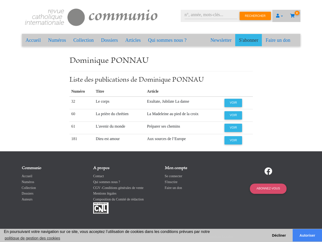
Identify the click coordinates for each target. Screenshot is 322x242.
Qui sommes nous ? (167, 40)
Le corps (103, 101)
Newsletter (221, 40)
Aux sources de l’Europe (166, 139)
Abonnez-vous (268, 188)
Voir (233, 102)
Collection (83, 40)
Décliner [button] (279, 235)
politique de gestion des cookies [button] (32, 238)
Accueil (33, 40)
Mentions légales (104, 193)
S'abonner (248, 40)
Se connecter (173, 176)
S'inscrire (171, 182)
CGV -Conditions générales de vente (118, 188)
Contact (98, 176)
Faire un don (278, 40)
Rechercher (255, 16)
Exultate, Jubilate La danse (168, 101)
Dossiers (109, 40)
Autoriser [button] (307, 235)
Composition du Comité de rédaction (118, 199)
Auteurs (27, 199)
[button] (279, 16)
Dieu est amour (108, 139)
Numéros (57, 40)
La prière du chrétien (112, 114)
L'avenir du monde (110, 126)
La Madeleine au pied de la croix (173, 114)
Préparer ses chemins (163, 126)
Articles (133, 40)
